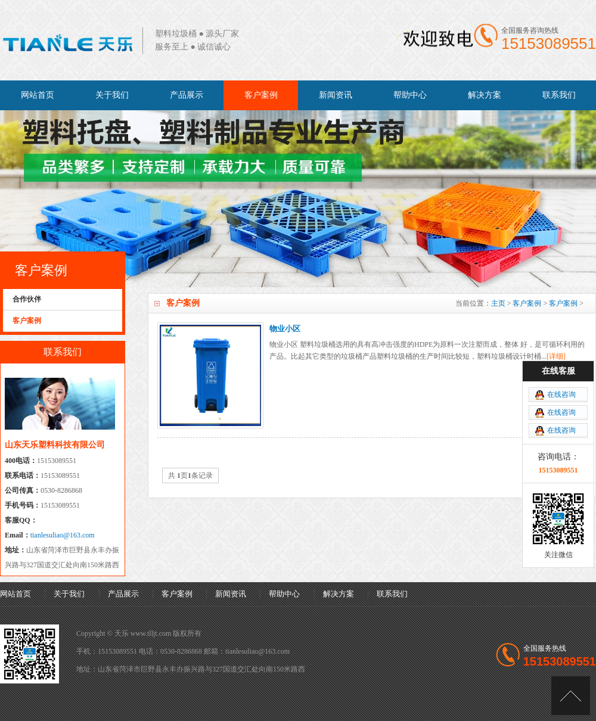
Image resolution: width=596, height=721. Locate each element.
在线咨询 (561, 394)
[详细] (556, 356)
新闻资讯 (335, 95)
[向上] (570, 695)
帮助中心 (410, 95)
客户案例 (261, 95)
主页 (498, 303)
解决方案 (484, 95)
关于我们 (112, 95)
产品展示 (186, 95)
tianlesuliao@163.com (62, 535)
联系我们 (559, 95)
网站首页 (37, 95)
